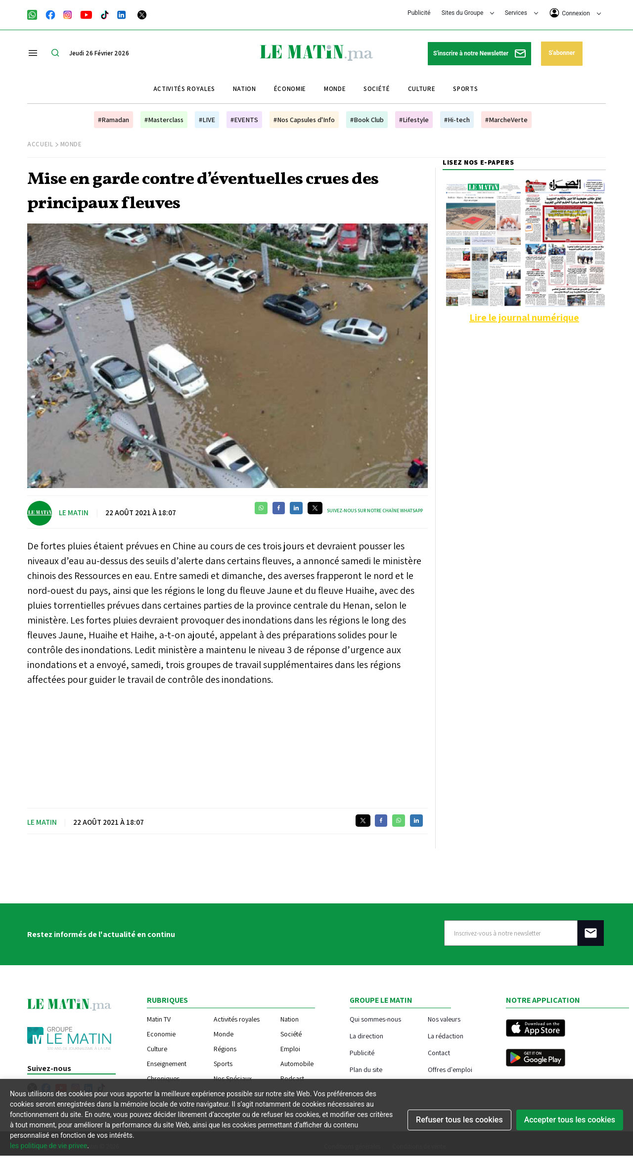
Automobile (297, 1063)
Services (521, 12)
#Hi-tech (457, 119)
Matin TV (159, 1019)
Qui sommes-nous (375, 1019)
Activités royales (184, 89)
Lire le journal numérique (524, 317)
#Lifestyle (414, 119)
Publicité (418, 12)
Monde (335, 89)
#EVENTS (244, 119)
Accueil (40, 144)
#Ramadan (113, 119)
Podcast (292, 1078)
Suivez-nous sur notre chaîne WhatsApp (375, 510)
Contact (439, 1052)
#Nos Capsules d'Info (304, 119)
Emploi (290, 1048)
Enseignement (166, 1063)
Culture (422, 89)
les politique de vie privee (48, 1146)
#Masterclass (163, 119)
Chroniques (163, 1078)
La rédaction (445, 1035)
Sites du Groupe (468, 12)
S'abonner (561, 52)
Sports (465, 89)
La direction (366, 1035)
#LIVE (207, 119)
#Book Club (367, 119)
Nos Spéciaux (233, 1078)
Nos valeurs (444, 1019)
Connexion (575, 13)
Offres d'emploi (450, 1069)
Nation (244, 89)
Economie (161, 1033)
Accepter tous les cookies (569, 1119)
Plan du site (366, 1069)
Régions (225, 1048)
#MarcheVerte (506, 119)
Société (376, 89)
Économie (290, 89)
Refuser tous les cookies (459, 1119)
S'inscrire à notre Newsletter (479, 53)
